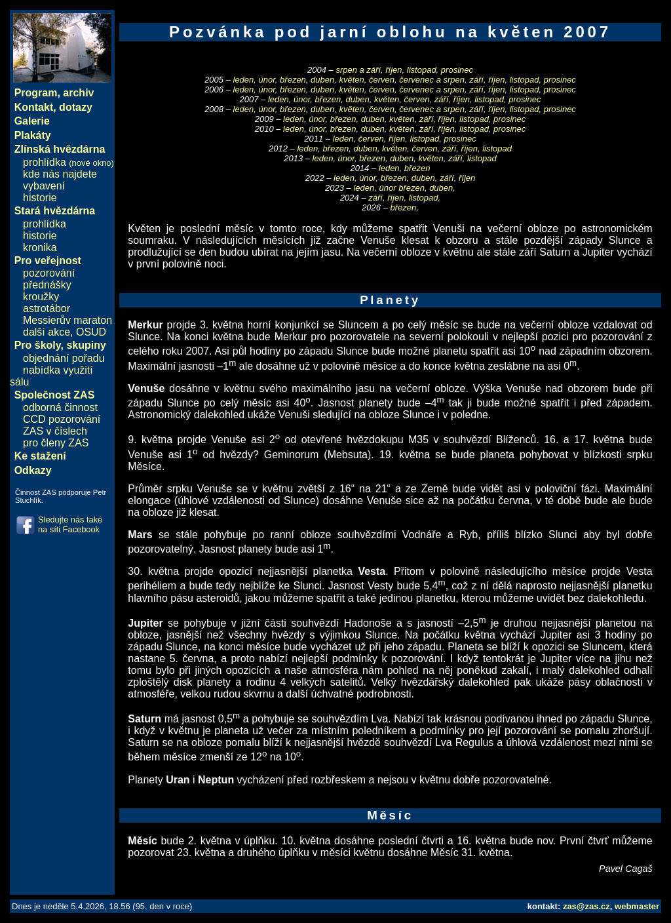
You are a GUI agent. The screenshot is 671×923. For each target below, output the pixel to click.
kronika (40, 247)
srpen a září (358, 70)
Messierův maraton (67, 320)
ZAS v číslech (55, 431)
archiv (78, 92)
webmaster (637, 906)
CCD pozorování (61, 419)
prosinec (457, 70)
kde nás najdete (60, 174)
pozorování (49, 273)
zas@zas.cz (586, 906)
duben (322, 80)
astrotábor (46, 308)
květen (351, 80)
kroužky (41, 296)
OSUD (91, 332)
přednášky (47, 284)
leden (243, 80)
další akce (46, 332)
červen (381, 80)
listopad (421, 70)
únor (267, 80)
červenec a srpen (432, 80)
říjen (393, 70)
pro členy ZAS (55, 442)
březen (293, 80)
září (476, 80)
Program (36, 92)
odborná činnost (60, 407)
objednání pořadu (64, 358)
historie (40, 197)
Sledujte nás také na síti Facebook (70, 524)
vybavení (44, 185)
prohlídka (68, 162)
